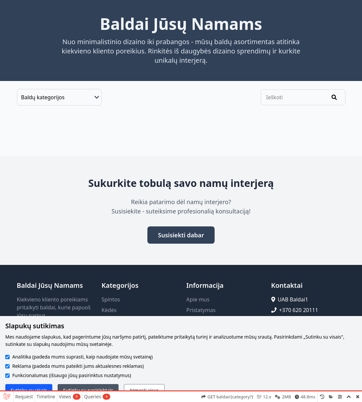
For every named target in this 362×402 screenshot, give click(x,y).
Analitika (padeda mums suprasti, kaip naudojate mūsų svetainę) (82, 357)
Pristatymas (201, 310)
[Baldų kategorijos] (59, 97)
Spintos (111, 299)
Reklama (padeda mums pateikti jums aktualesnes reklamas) (78, 366)
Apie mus (198, 299)
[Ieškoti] (334, 97)
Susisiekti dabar (181, 235)
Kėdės (109, 310)
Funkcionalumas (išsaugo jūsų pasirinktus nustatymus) (71, 375)
